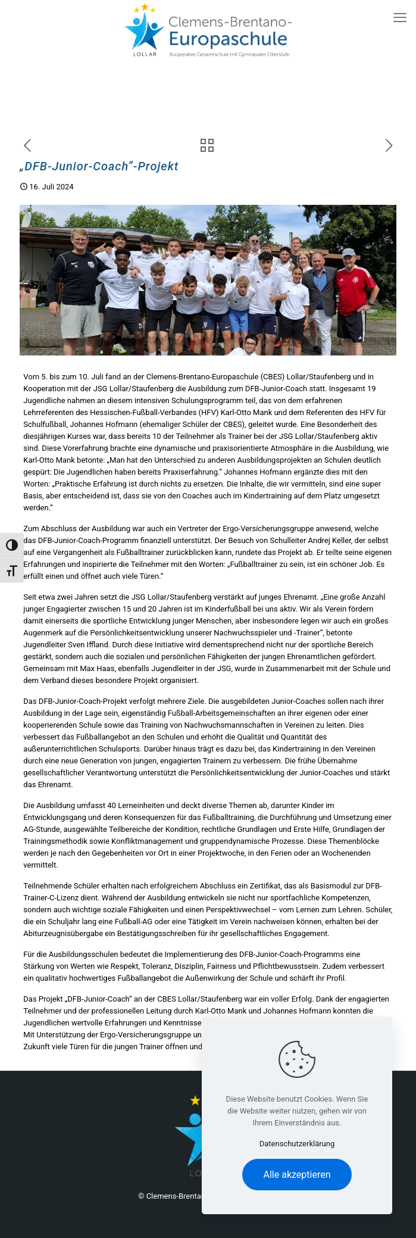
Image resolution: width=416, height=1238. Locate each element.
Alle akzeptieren (297, 1174)
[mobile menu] (400, 18)
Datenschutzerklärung (297, 1143)
